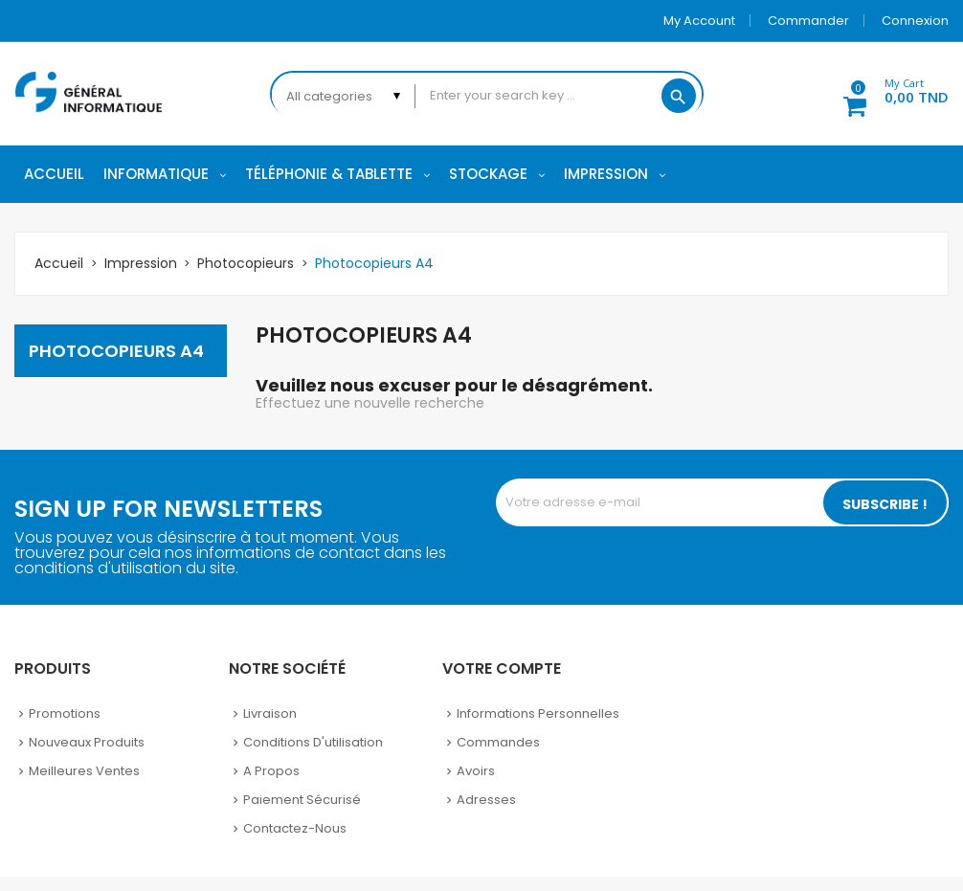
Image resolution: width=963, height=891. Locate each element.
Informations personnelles (538, 713)
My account (699, 20)
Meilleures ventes (84, 771)
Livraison (270, 713)
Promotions (65, 713)
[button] (885, 94)
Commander (808, 20)
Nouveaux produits (87, 742)
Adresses (486, 800)
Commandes (498, 742)
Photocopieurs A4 (116, 351)
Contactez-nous (295, 828)
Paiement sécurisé (302, 800)
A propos (271, 771)
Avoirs (476, 771)
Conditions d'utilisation (313, 742)
